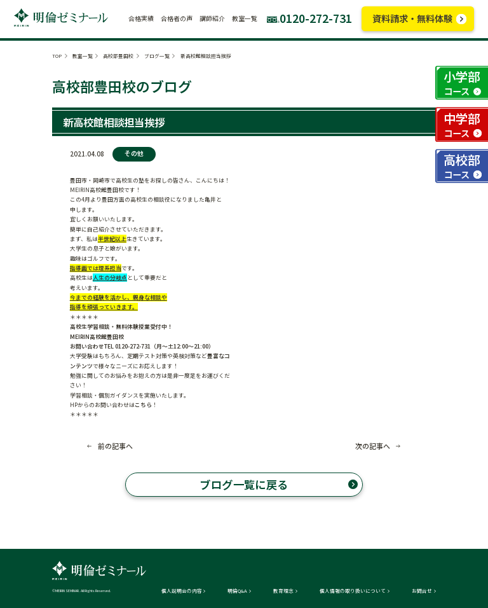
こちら (143, 405)
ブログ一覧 (157, 55)
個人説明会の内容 (181, 590)
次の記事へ (372, 446)
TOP (57, 55)
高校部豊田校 (118, 55)
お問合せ (422, 590)
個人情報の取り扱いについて (353, 590)
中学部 (462, 124)
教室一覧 (82, 55)
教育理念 (283, 590)
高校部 (462, 166)
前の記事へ (115, 446)
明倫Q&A (237, 590)
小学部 (462, 82)
